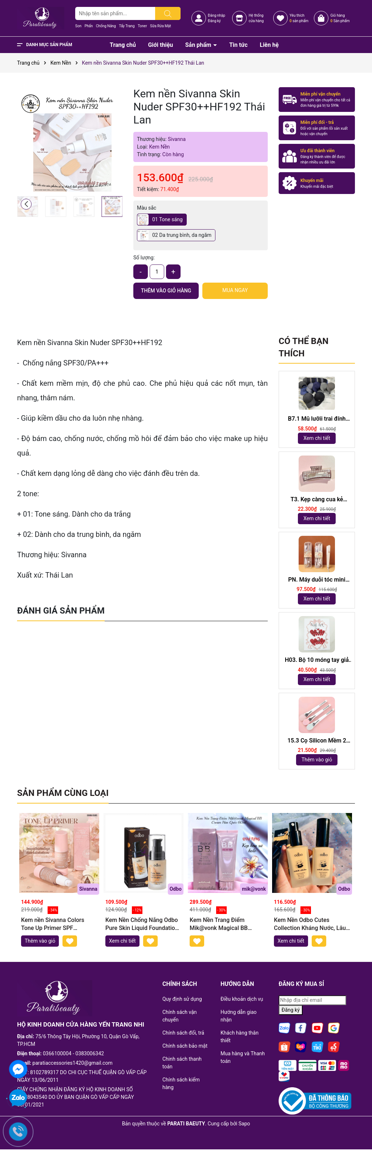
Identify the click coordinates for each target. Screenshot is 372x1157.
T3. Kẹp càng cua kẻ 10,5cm (317, 499)
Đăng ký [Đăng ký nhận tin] (291, 1010)
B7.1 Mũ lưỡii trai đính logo (316, 419)
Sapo (244, 1123)
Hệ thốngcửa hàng (255, 18)
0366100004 (57, 1053)
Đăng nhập (216, 15)
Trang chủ (123, 44)
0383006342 (90, 1053)
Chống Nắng (106, 26)
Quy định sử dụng (182, 999)
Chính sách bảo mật (184, 1046)
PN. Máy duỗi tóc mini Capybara (316, 580)
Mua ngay (235, 290)
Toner (142, 26)
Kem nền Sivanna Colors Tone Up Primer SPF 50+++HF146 (52, 925)
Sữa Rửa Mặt (160, 26)
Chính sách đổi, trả (183, 1033)
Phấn (89, 26)
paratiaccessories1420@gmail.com (72, 1063)
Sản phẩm (199, 44)
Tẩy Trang (126, 26)
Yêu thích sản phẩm (299, 18)
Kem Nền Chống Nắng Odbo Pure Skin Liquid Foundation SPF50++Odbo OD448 (141, 925)
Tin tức (238, 44)
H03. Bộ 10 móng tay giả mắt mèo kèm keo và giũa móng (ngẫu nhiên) (316, 660)
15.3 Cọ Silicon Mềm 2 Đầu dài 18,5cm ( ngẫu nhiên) (316, 741)
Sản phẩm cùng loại (63, 793)
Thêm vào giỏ (317, 759)
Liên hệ (269, 44)
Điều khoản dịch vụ (242, 999)
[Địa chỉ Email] (312, 1000)
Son (78, 26)
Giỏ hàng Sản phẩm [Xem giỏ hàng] (339, 18)
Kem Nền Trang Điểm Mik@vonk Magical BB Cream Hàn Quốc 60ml (219, 925)
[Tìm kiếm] (168, 13)
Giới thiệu (160, 44)
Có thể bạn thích (303, 347)
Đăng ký (214, 21)
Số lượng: (144, 257)
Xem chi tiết (316, 438)
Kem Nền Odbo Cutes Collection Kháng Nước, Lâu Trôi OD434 (310, 925)
